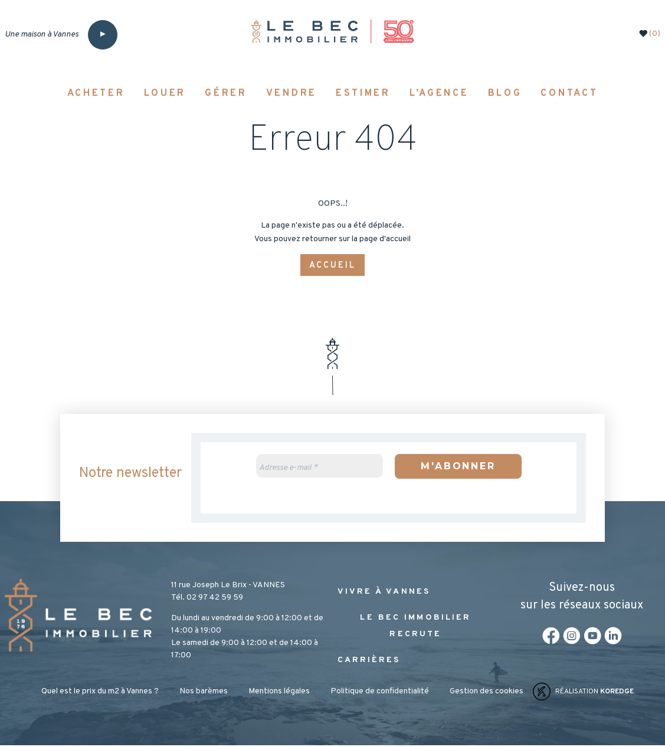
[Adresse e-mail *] (319, 467)
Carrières (369, 662)
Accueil (332, 265)
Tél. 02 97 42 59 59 (207, 599)
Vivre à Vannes (384, 593)
